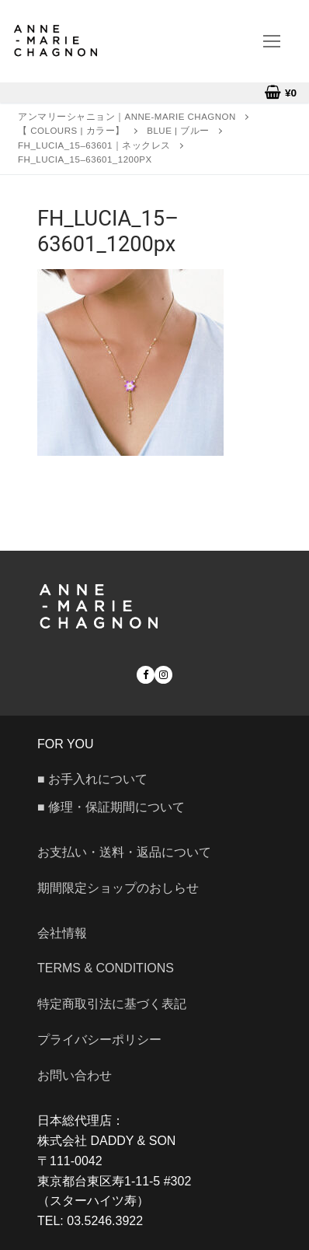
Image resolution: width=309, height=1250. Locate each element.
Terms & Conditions (105, 968)
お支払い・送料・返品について (124, 852)
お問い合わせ (80, 1075)
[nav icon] (272, 41)
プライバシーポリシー (99, 1039)
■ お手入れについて (92, 779)
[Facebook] (145, 675)
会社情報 (62, 933)
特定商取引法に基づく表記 (111, 1003)
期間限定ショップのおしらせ (118, 888)
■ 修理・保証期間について (111, 807)
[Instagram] (163, 675)
